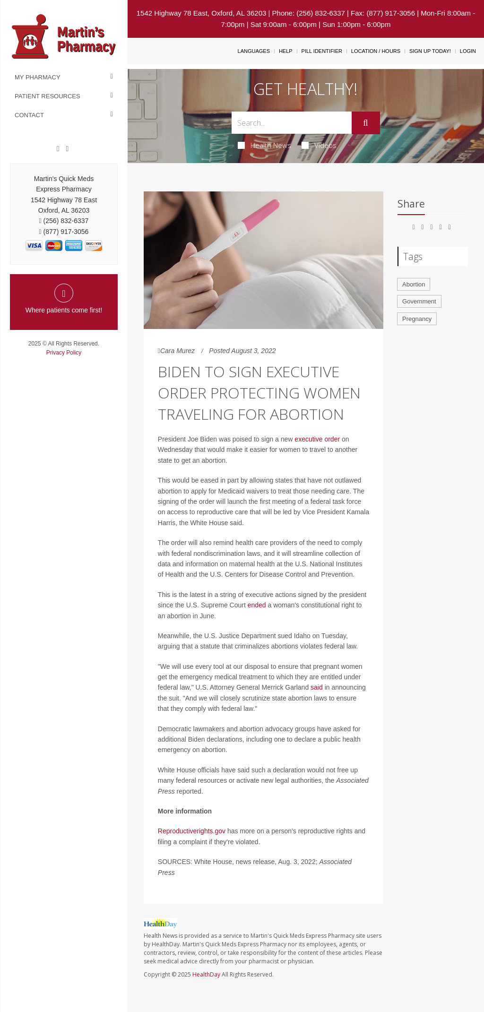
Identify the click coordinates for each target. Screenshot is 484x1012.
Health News (264, 145)
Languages (254, 51)
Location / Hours (375, 51)
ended (257, 605)
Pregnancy (417, 318)
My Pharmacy (37, 77)
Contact (29, 115)
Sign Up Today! (430, 51)
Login (468, 51)
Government (419, 301)
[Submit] (366, 123)
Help (286, 51)
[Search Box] (291, 123)
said (317, 687)
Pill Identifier (322, 51)
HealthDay (206, 974)
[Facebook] (58, 149)
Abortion (413, 284)
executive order (317, 439)
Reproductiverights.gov (191, 831)
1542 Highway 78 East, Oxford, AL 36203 (202, 13)
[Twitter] (67, 149)
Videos (319, 145)
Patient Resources (47, 96)
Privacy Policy (64, 352)
